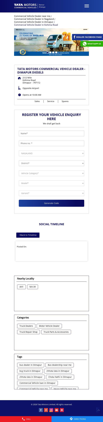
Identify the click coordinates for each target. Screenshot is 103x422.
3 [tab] (53, 52)
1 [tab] (47, 52)
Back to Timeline (28, 235)
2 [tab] (50, 52)
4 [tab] (56, 52)
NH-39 (32, 287)
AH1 (21, 287)
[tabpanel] (51, 42)
